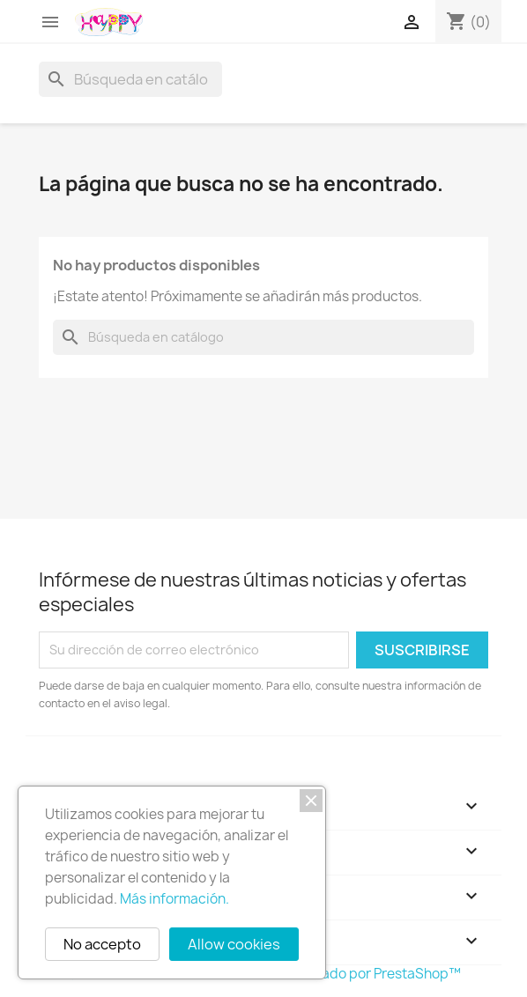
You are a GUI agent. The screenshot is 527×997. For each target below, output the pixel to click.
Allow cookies (234, 944)
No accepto (102, 944)
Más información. (174, 899)
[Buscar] (130, 79)
